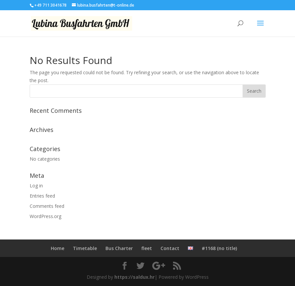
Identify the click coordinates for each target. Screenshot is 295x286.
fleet (146, 248)
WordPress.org (45, 216)
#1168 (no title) (219, 248)
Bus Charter (119, 248)
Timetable (85, 248)
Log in (36, 185)
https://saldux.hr (134, 277)
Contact (170, 248)
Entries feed (42, 196)
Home (57, 248)
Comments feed (47, 206)
